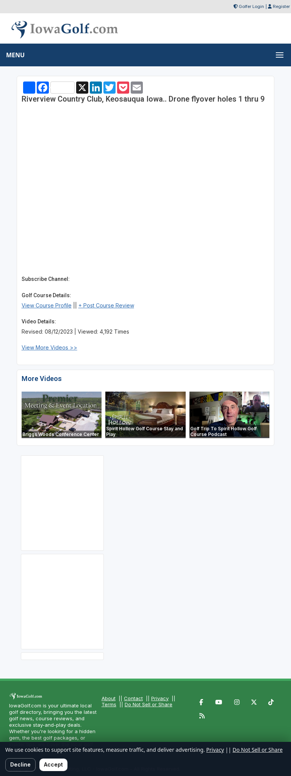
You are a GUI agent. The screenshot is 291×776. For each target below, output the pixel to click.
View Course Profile (47, 305)
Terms (109, 704)
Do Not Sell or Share (148, 704)
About (109, 698)
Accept (53, 764)
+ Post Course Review (106, 305)
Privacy (160, 698)
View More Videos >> (49, 347)
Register (281, 6)
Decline (20, 764)
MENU (15, 55)
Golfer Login (251, 6)
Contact (133, 698)
